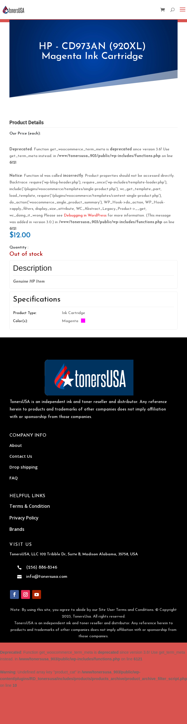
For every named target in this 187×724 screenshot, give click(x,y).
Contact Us (20, 456)
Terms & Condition (29, 506)
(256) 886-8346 (41, 567)
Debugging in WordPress (85, 215)
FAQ (13, 478)
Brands (16, 529)
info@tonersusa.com (46, 576)
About (15, 445)
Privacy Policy (24, 518)
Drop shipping (23, 467)
